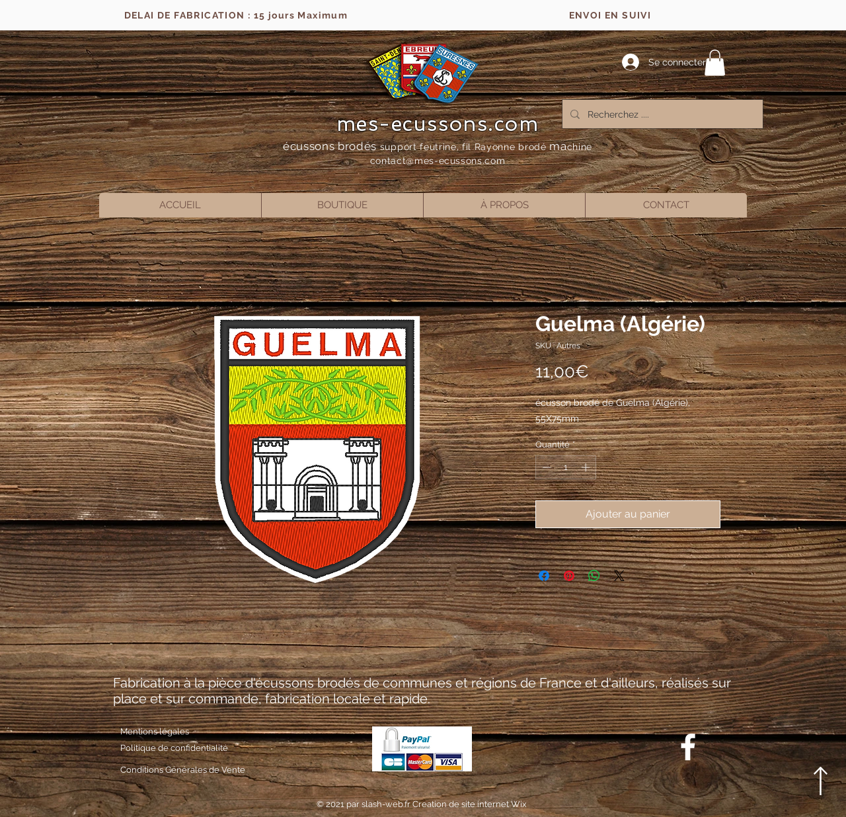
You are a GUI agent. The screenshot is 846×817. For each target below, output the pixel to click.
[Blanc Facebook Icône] (688, 747)
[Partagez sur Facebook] (544, 576)
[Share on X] (619, 576)
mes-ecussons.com (437, 124)
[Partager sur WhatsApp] (594, 576)
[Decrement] (545, 467)
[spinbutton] (566, 467)
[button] (715, 62)
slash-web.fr (387, 804)
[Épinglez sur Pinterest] (569, 576)
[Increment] (587, 467)
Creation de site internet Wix (469, 804)
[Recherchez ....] (661, 114)
